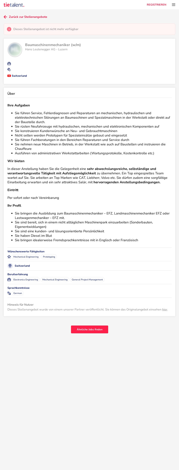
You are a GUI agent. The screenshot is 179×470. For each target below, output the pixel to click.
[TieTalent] (14, 5)
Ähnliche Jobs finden (89, 329)
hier (164, 310)
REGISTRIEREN (156, 4)
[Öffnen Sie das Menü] (173, 4)
